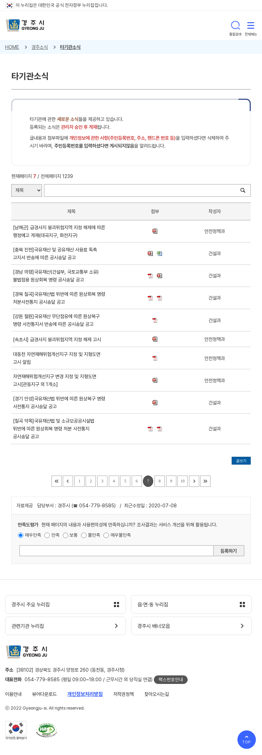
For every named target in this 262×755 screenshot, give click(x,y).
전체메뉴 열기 (251, 25)
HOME (12, 47)
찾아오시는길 (156, 694)
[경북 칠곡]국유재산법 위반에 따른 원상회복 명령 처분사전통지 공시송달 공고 (59, 298)
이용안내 (13, 694)
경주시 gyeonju (25, 25)
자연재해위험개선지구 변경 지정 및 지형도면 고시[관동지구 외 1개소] (54, 380)
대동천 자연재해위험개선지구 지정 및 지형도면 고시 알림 (56, 358)
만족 (56, 535)
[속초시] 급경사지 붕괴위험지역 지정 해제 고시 (58, 339)
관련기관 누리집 (28, 626)
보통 (74, 535)
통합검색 (235, 25)
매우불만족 (121, 535)
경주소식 (39, 47)
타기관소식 (70, 47)
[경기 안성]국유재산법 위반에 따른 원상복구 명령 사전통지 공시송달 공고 (59, 402)
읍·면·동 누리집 (152, 605)
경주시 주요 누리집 (31, 605)
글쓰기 (241, 460)
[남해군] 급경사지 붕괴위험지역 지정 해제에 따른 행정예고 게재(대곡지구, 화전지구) (59, 231)
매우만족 (33, 535)
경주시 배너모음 (153, 626)
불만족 (94, 535)
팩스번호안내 (171, 679)
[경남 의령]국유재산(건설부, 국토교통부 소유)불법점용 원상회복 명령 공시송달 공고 (56, 276)
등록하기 (228, 551)
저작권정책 (123, 694)
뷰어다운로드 (44, 694)
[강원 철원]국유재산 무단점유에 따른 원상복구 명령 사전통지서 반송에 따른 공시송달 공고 (56, 320)
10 (182, 481)
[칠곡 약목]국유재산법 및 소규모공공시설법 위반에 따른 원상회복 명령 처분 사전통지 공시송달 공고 (53, 428)
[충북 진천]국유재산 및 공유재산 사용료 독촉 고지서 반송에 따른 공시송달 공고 (55, 253)
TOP (246, 742)
